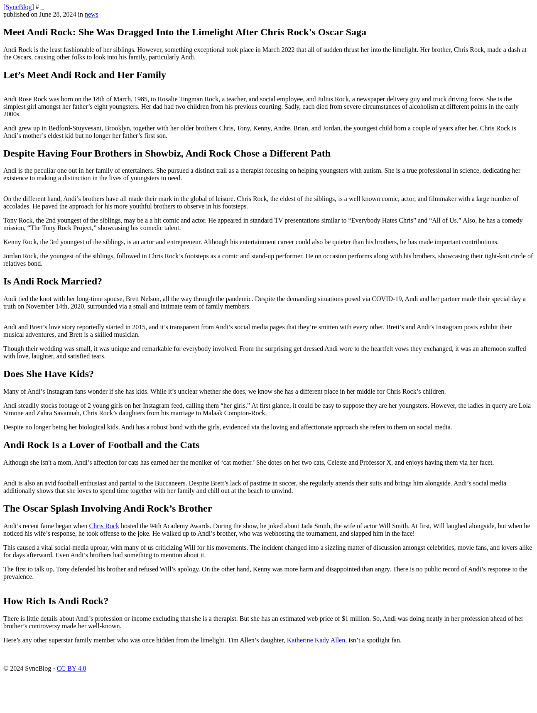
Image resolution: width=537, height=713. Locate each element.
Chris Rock (104, 525)
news (91, 14)
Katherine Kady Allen (316, 640)
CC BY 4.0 (71, 668)
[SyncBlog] (18, 6)
